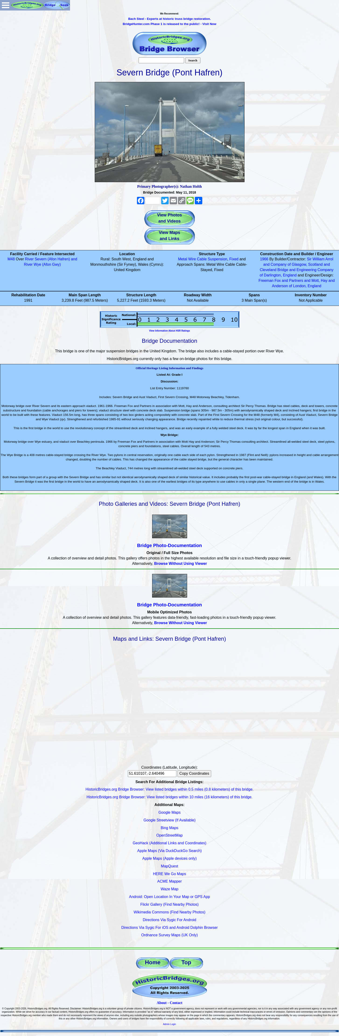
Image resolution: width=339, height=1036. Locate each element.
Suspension (217, 259)
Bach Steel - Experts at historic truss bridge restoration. (169, 19)
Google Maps (169, 812)
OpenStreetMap (169, 835)
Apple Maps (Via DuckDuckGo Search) (169, 851)
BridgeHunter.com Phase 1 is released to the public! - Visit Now (169, 24)
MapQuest (169, 866)
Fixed (233, 259)
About (162, 1003)
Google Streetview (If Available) (169, 820)
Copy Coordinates (194, 773)
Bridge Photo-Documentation (169, 545)
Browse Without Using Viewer (180, 564)
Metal (182, 259)
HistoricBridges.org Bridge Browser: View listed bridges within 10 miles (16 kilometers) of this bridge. (169, 797)
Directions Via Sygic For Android (169, 920)
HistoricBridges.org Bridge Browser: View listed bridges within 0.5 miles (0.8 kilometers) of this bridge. (170, 789)
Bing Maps (169, 828)
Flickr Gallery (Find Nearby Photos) (169, 904)
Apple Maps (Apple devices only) (169, 858)
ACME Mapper (169, 881)
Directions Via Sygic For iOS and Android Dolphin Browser (169, 928)
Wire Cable (197, 259)
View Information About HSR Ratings (169, 330)
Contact (176, 1003)
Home (153, 962)
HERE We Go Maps (169, 874)
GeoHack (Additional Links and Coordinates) (169, 843)
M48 (11, 259)
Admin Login (169, 1024)
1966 (264, 259)
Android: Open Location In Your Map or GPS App (169, 897)
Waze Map (169, 889)
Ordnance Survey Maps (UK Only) (169, 935)
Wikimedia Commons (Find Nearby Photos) (170, 912)
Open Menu (5, 5)
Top (186, 962)
